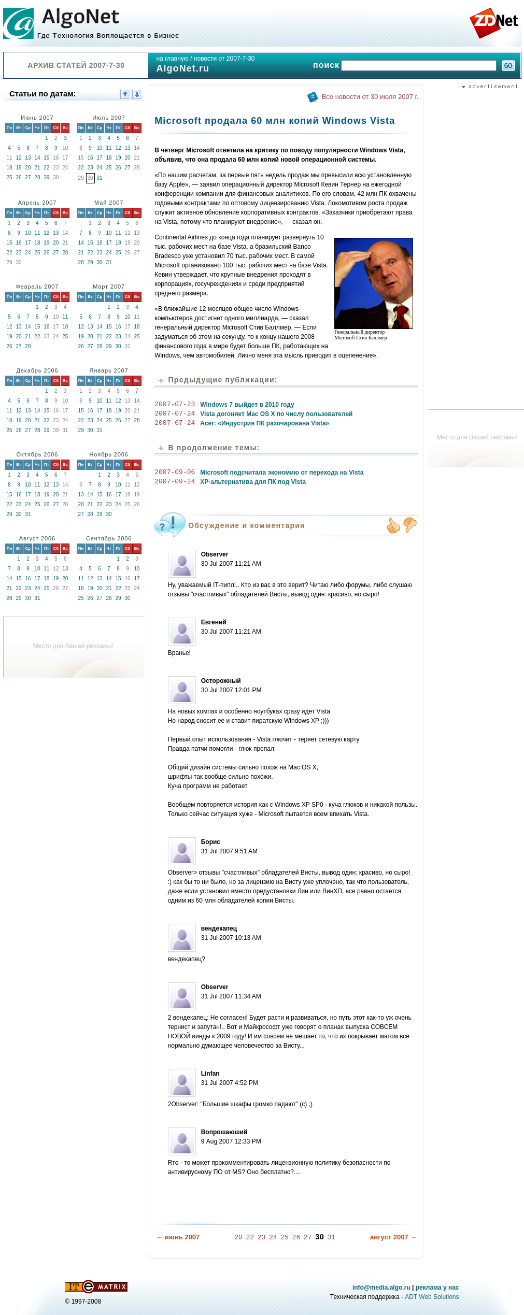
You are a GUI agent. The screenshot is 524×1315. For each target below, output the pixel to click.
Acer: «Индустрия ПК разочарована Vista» (264, 423)
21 (37, 167)
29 (46, 177)
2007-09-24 (174, 482)
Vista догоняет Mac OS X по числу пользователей (276, 414)
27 (28, 177)
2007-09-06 (174, 472)
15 (46, 158)
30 (100, 262)
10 (100, 148)
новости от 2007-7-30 (224, 58)
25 (9, 177)
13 (28, 158)
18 (9, 167)
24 (100, 167)
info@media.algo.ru (381, 1287)
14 (37, 158)
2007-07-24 (174, 414)
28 (37, 177)
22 (46, 167)
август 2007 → (393, 1236)
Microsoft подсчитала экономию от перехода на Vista (281, 472)
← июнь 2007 (178, 1236)
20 (28, 167)
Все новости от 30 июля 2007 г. (370, 97)
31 (100, 178)
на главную (172, 58)
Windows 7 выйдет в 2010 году (247, 404)
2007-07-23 (174, 404)
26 (18, 177)
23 (90, 167)
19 (18, 167)
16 (90, 158)
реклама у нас (437, 1287)
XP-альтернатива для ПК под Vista (253, 481)
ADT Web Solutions (432, 1296)
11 (108, 148)
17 (100, 158)
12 (18, 158)
